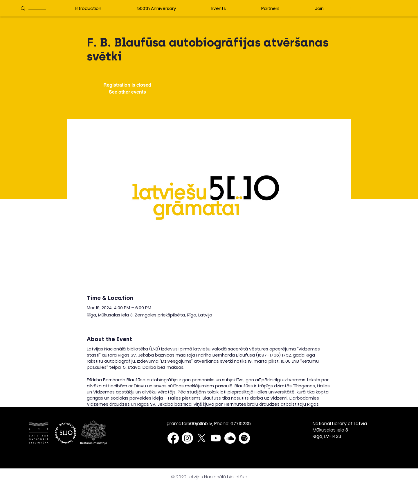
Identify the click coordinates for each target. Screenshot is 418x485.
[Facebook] (173, 438)
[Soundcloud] (230, 438)
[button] (346, 8)
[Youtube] (215, 438)
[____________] (38, 8)
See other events (127, 92)
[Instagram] (187, 438)
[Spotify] (244, 438)
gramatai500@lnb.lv (189, 423)
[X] (201, 438)
